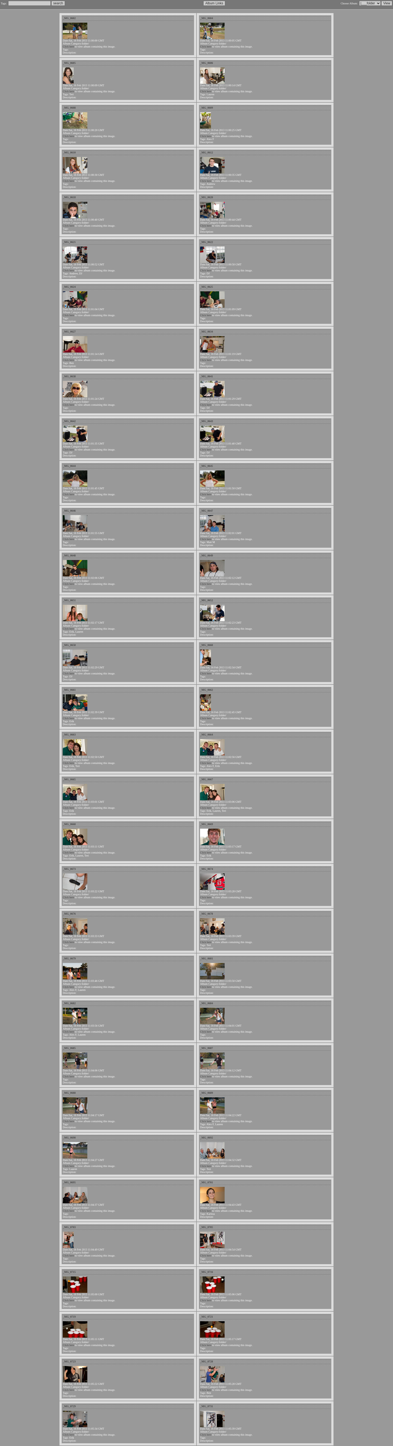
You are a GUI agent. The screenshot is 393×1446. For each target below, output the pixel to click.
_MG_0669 (206, 824)
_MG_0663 (69, 734)
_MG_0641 (206, 376)
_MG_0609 (206, 107)
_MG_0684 (206, 1003)
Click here (68, 46)
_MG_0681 (206, 958)
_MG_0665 (69, 779)
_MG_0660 (206, 645)
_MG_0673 (69, 868)
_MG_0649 (206, 555)
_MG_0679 (69, 958)
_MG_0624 (69, 286)
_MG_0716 (206, 1271)
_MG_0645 (206, 465)
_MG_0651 (69, 600)
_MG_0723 (69, 1361)
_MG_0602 (69, 18)
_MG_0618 (69, 197)
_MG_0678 (206, 913)
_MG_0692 (206, 1137)
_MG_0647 (206, 510)
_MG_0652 (206, 600)
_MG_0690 (69, 1137)
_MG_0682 (69, 1003)
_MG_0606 (206, 62)
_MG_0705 (206, 1227)
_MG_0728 (206, 1361)
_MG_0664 (206, 734)
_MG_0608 (69, 107)
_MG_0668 (69, 824)
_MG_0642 (69, 421)
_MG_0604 (206, 18)
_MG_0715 (69, 1271)
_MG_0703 (69, 1227)
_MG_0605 (69, 62)
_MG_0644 (69, 465)
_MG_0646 (69, 510)
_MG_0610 (69, 152)
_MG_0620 (206, 197)
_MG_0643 (206, 421)
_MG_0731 (206, 1406)
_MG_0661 (69, 689)
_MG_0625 (206, 286)
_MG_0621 (69, 242)
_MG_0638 (69, 376)
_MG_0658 (69, 645)
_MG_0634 (206, 331)
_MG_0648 (69, 555)
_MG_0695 (69, 1182)
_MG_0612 (206, 152)
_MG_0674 (206, 868)
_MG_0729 (69, 1406)
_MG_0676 (69, 913)
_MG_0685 (69, 1048)
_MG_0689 (206, 1092)
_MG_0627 (69, 331)
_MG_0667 (206, 779)
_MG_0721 (206, 1316)
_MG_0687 (206, 1048)
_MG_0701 (206, 1182)
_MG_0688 (69, 1092)
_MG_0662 (206, 689)
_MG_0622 (206, 242)
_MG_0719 (69, 1316)
